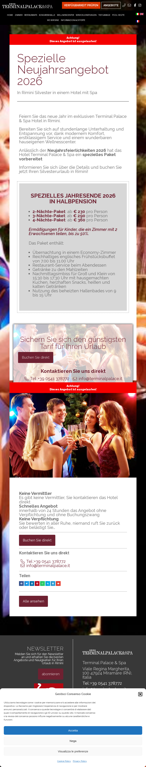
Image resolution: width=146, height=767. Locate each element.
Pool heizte (118, 15)
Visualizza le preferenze (73, 751)
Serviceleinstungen (86, 15)
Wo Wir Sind (53, 20)
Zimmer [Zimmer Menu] (18, 15)
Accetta (73, 730)
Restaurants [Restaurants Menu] (30, 15)
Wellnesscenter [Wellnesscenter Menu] (65, 15)
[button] (140, 694)
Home (10, 15)
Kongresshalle (47, 15)
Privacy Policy (80, 761)
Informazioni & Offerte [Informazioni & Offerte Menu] (73, 20)
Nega (73, 740)
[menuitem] (138, 14)
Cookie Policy (64, 761)
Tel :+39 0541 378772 (102, 683)
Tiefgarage (104, 15)
